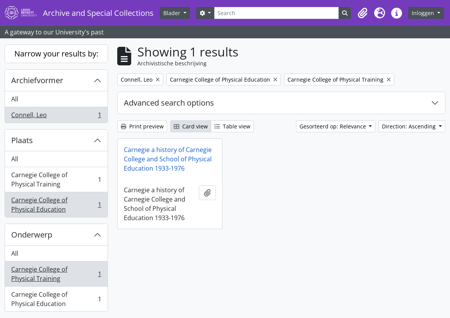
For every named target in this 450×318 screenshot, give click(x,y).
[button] (362, 13)
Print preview (142, 126)
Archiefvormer (37, 80)
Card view (191, 126)
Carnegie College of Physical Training (56, 179)
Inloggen (424, 13)
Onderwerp (31, 234)
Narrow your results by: (56, 53)
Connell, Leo (56, 116)
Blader (172, 13)
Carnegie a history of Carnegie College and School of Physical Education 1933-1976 (168, 159)
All (14, 99)
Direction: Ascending (409, 126)
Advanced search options (169, 102)
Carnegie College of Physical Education (56, 205)
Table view (232, 126)
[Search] (276, 13)
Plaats (22, 140)
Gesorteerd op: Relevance (333, 126)
